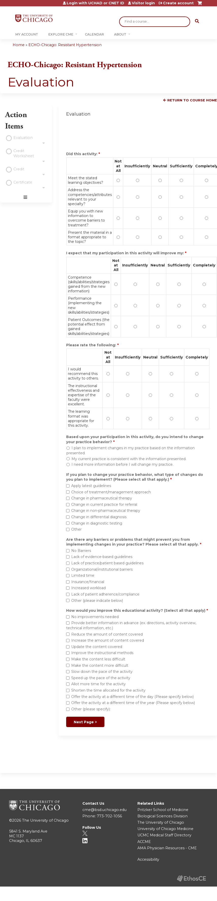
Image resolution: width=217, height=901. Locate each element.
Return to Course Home (192, 100)
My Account (26, 34)
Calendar (94, 34)
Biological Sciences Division (162, 816)
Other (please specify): (91, 709)
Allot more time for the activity (98, 684)
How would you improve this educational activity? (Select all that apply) (135, 610)
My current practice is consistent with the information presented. (128, 459)
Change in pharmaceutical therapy (101, 498)
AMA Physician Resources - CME (167, 848)
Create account (178, 3)
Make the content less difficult (98, 659)
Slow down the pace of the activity (102, 671)
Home (19, 45)
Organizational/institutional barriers (102, 569)
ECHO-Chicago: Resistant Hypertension (65, 45)
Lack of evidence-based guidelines (101, 556)
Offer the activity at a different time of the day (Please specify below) (132, 696)
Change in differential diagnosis (98, 517)
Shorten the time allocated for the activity (108, 690)
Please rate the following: (91, 345)
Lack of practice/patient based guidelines (107, 563)
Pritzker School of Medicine (162, 809)
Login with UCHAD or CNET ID (95, 3)
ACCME (144, 841)
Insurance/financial (87, 582)
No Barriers (81, 550)
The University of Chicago (45, 820)
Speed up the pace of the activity (100, 678)
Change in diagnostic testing (96, 523)
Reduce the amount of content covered (107, 634)
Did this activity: (82, 154)
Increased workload (88, 588)
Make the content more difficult (99, 665)
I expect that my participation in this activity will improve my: (125, 253)
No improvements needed (95, 617)
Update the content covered (96, 646)
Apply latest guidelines (91, 485)
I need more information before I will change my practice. (122, 464)
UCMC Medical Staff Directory (164, 835)
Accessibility (148, 859)
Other (76, 529)
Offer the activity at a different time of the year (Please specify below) (133, 702)
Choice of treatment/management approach (111, 492)
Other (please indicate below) (97, 600)
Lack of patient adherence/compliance (105, 594)
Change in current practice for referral (104, 504)
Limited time (82, 575)
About (120, 34)
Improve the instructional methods (102, 653)
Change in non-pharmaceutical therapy (105, 510)
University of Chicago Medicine (165, 828)
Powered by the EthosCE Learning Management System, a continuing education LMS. (191, 878)
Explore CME (60, 34)
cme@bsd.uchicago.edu (104, 809)
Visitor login (143, 3)
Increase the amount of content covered (107, 640)
